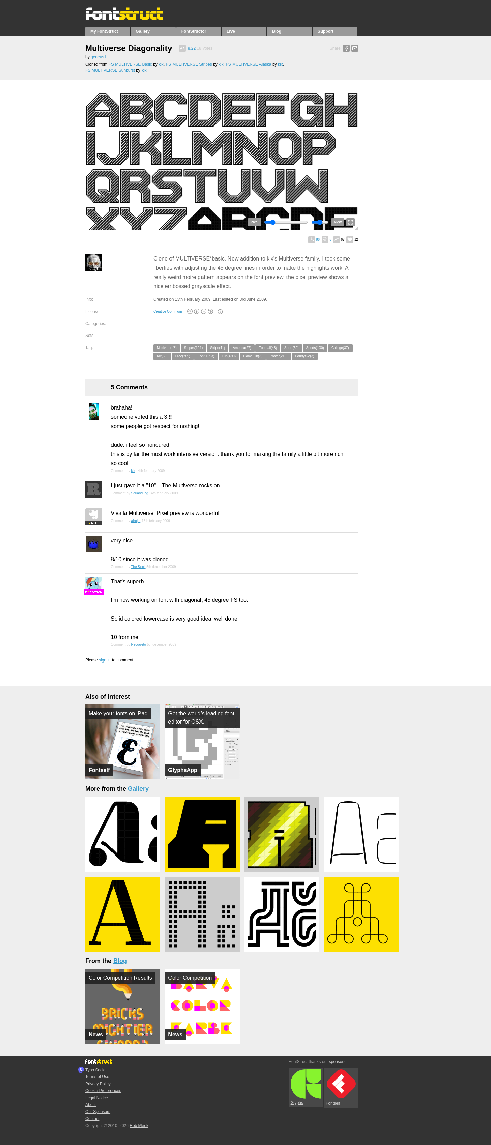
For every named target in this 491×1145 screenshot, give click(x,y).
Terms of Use (97, 1076)
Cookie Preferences (103, 1090)
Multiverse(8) (167, 348)
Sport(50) (291, 348)
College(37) (340, 348)
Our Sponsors (97, 1111)
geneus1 (98, 57)
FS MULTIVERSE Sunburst (110, 70)
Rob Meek (139, 1125)
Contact (92, 1118)
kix (161, 64)
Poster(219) (278, 356)
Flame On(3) (252, 356)
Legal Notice (96, 1098)
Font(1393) (206, 356)
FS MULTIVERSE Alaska (248, 64)
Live (231, 31)
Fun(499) (229, 356)
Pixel (254, 222)
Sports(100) (315, 348)
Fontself (341, 1087)
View (338, 222)
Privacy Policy (98, 1084)
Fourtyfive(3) (304, 356)
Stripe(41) (217, 348)
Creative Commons (168, 311)
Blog (276, 31)
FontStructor (193, 31)
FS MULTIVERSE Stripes (189, 64)
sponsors (337, 1061)
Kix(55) (162, 356)
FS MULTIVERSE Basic (130, 64)
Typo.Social (95, 1070)
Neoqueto (138, 644)
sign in (105, 660)
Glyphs (306, 1087)
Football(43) (268, 348)
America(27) (242, 348)
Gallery (143, 31)
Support (325, 31)
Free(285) (182, 356)
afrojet (135, 521)
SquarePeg (139, 493)
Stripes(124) (193, 348)
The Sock (138, 567)
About (90, 1104)
